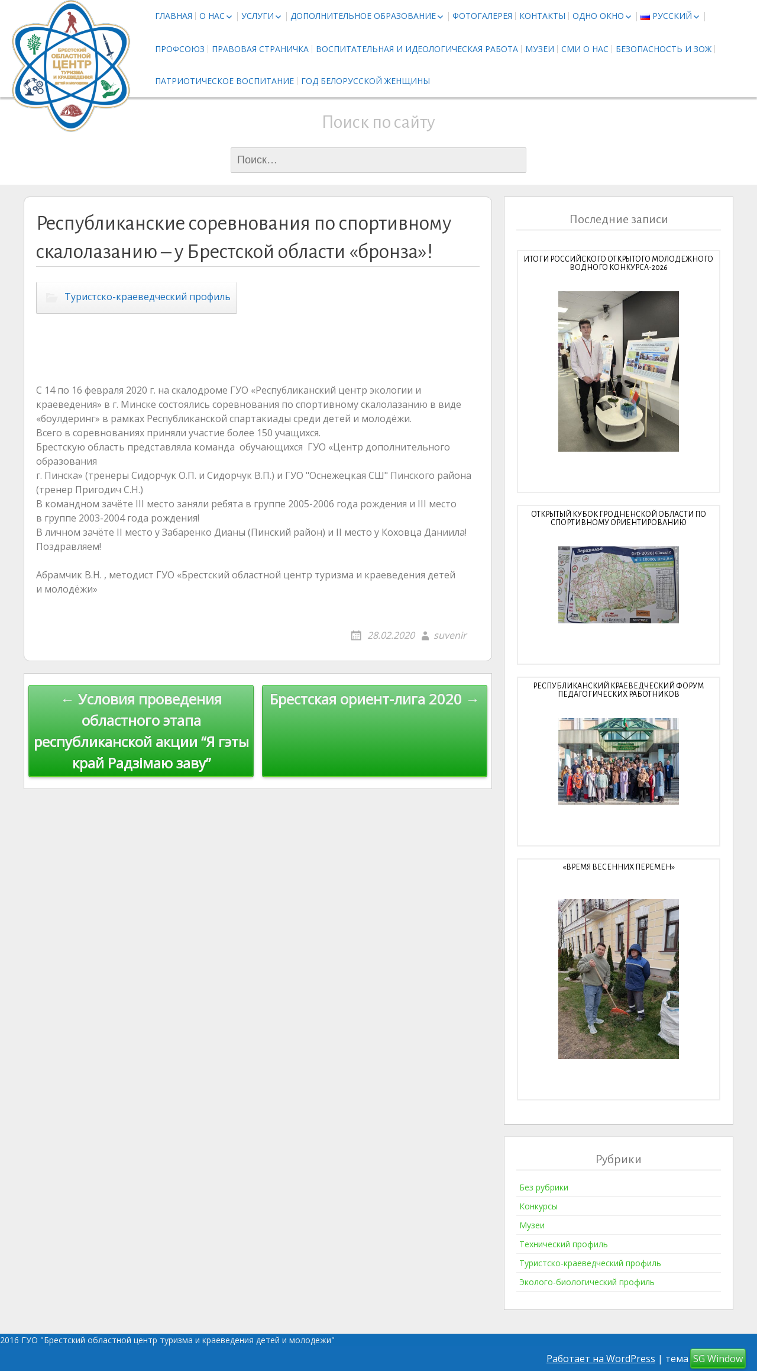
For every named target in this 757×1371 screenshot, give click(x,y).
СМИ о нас (585, 48)
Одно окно (598, 15)
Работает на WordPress (600, 1358)
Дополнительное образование (363, 15)
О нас (212, 15)
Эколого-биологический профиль (587, 1282)
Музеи (539, 48)
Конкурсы (538, 1206)
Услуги (257, 15)
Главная (173, 15)
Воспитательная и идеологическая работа (417, 48)
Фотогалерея (482, 15)
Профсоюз (180, 48)
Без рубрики (543, 1187)
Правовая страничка (260, 48)
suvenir (450, 635)
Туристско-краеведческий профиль (147, 296)
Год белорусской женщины (365, 80)
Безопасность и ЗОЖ (663, 48)
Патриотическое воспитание (224, 80)
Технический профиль (563, 1244)
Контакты (542, 15)
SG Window (718, 1358)
